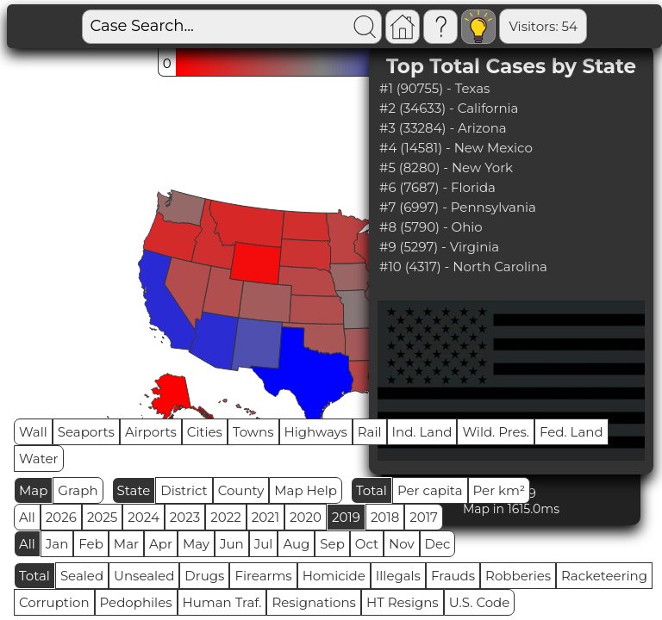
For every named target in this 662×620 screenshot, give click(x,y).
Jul (263, 544)
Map (33, 490)
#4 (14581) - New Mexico (456, 148)
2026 (61, 517)
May (196, 544)
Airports (151, 432)
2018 (385, 517)
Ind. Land (422, 432)
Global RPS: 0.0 (589, 26)
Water (39, 458)
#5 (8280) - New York (446, 167)
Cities (204, 432)
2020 (306, 517)
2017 (423, 517)
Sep (332, 544)
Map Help (305, 490)
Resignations (314, 602)
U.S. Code (479, 602)
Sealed (81, 575)
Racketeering (604, 575)
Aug (296, 544)
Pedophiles (136, 602)
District (183, 490)
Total (371, 490)
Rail (370, 432)
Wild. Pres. (495, 432)
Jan (57, 544)
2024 (143, 517)
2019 (346, 517)
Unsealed (144, 575)
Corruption (54, 602)
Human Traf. (222, 602)
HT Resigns (402, 602)
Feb (90, 544)
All (27, 517)
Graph (77, 490)
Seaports (86, 432)
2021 (265, 517)
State (134, 490)
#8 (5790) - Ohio (431, 227)
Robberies (518, 575)
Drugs (204, 575)
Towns (253, 432)
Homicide (334, 575)
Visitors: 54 (483, 26)
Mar (126, 544)
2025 (102, 517)
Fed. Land (571, 432)
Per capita (430, 490)
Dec (438, 544)
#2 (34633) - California (448, 108)
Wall (33, 432)
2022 (225, 517)
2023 (185, 517)
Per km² (499, 490)
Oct (366, 544)
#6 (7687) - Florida (437, 187)
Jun (232, 544)
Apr (160, 544)
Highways (315, 432)
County (241, 490)
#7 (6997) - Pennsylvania (457, 207)
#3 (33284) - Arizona (443, 128)
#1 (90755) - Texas (434, 88)
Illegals (398, 575)
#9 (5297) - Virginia (439, 247)
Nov (402, 544)
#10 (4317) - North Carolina (463, 266)
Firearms (262, 575)
